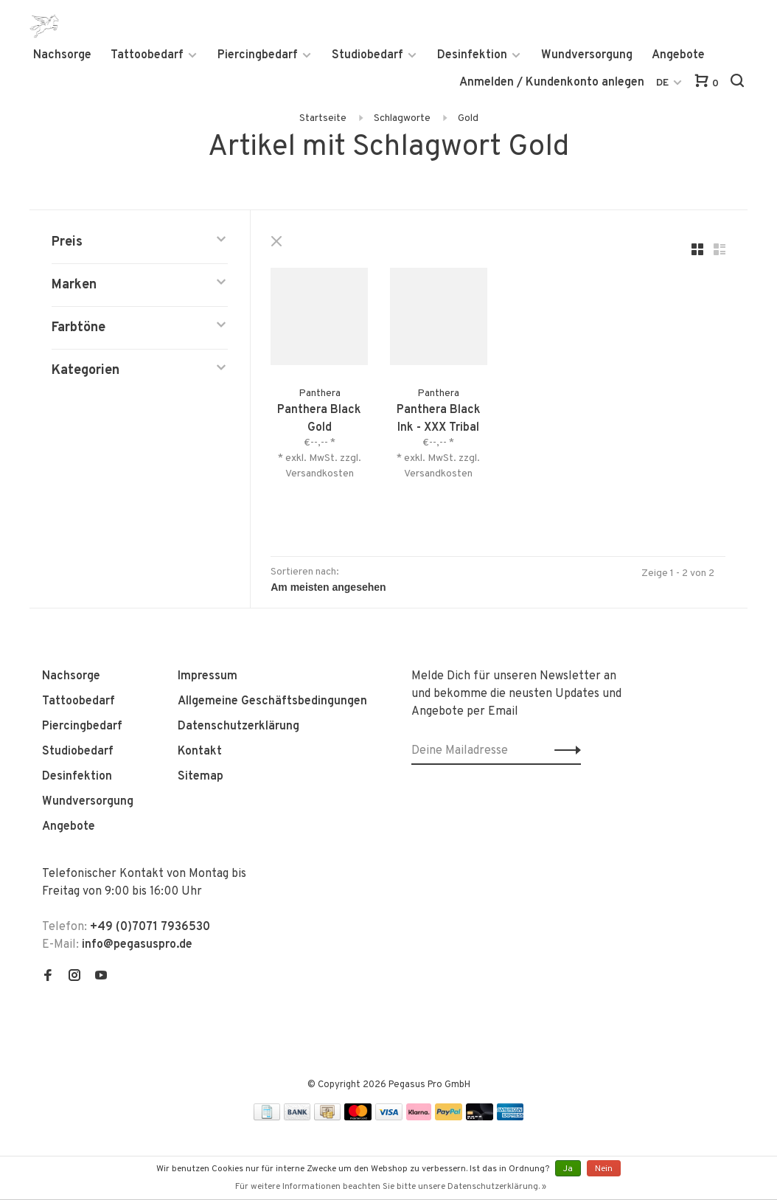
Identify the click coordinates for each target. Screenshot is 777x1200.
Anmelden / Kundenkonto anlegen (551, 82)
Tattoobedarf (147, 55)
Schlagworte (402, 118)
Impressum (207, 675)
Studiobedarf (367, 55)
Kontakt (200, 750)
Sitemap (200, 776)
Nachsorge (62, 55)
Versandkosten (321, 473)
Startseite (322, 118)
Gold (468, 118)
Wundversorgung (587, 55)
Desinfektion (472, 55)
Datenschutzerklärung (238, 725)
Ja (568, 1169)
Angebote (678, 55)
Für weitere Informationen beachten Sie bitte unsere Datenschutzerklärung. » (390, 1187)
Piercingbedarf (257, 55)
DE (662, 83)
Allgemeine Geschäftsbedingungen (272, 700)
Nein (604, 1169)
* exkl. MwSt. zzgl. (321, 457)
